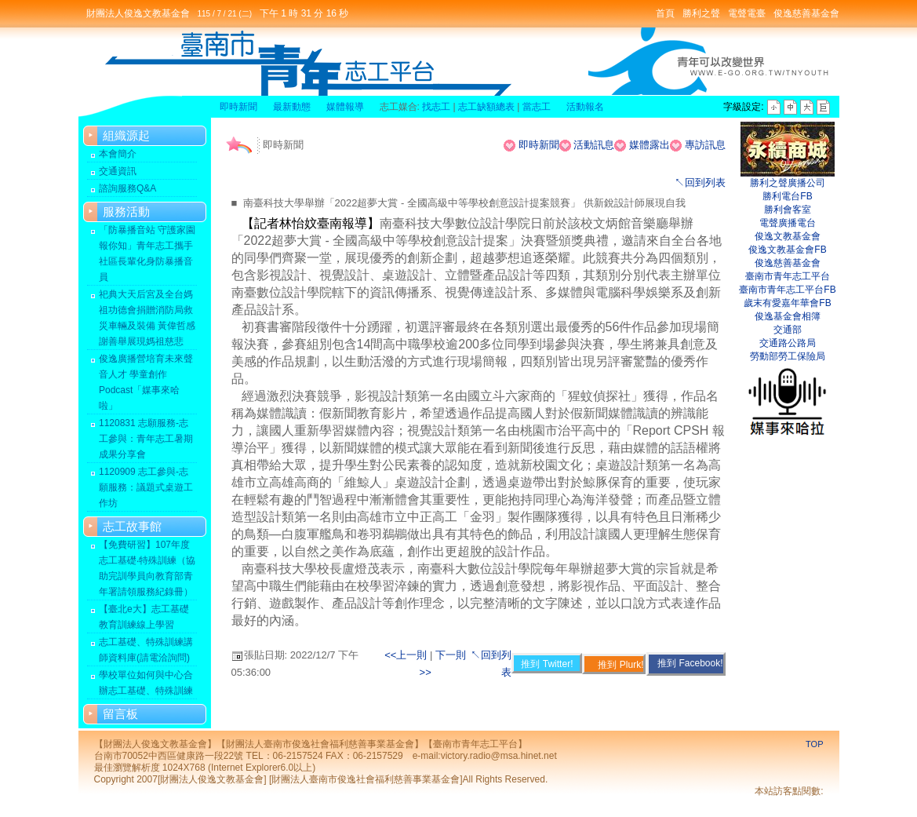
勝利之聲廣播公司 (787, 182)
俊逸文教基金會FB (787, 249)
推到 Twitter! (547, 663)
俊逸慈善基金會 (806, 13)
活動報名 (585, 106)
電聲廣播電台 (787, 222)
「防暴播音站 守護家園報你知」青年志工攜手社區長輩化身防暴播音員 (147, 253)
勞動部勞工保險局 (787, 356)
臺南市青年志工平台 (787, 276)
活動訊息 (593, 145)
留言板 (120, 713)
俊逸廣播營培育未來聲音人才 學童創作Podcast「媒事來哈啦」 (146, 382)
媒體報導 (345, 106)
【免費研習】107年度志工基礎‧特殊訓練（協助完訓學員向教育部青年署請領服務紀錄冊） (147, 568)
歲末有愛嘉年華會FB (787, 302)
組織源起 (126, 135)
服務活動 (126, 211)
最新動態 (292, 106)
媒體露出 (649, 145)
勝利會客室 (787, 209)
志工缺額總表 (486, 106)
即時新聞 (238, 106)
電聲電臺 (747, 13)
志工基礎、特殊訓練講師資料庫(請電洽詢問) (146, 649)
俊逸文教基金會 (788, 236)
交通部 (787, 329)
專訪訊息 (705, 145)
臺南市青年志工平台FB (787, 289)
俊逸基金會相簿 (788, 316)
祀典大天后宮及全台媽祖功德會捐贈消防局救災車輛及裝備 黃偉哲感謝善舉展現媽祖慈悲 (147, 318)
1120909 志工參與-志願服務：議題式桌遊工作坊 (146, 487)
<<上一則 (407, 655)
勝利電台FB (787, 196)
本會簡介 (117, 153)
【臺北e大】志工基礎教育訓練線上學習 (144, 617)
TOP (814, 744)
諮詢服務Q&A (127, 188)
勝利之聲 (701, 13)
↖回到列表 (700, 182)
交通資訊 (117, 171)
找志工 (436, 106)
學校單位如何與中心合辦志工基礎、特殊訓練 (146, 682)
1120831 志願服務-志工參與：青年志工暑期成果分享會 (146, 439)
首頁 (665, 13)
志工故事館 (132, 526)
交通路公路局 (787, 342)
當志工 (536, 106)
